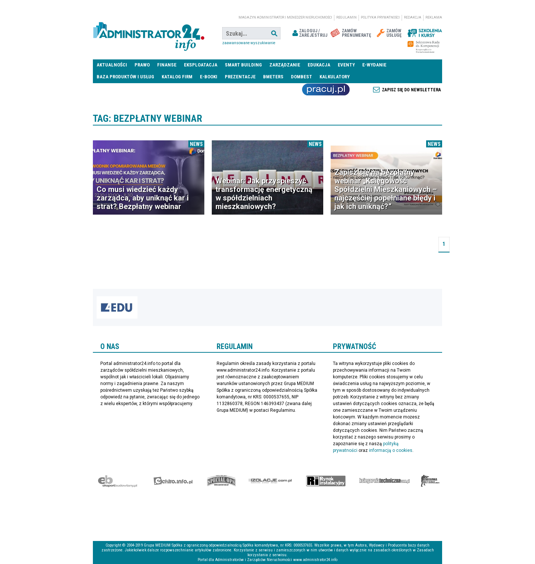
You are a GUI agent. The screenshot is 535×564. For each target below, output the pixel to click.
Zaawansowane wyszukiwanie (248, 43)
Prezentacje (240, 76)
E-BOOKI (208, 76)
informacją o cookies (390, 450)
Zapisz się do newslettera (411, 89)
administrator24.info (148, 33)
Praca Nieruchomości (326, 89)
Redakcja (412, 17)
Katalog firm (177, 76)
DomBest (301, 76)
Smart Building (243, 65)
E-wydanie (374, 65)
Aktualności (112, 65)
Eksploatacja (200, 65)
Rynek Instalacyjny (326, 481)
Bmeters (273, 76)
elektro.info (173, 481)
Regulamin (346, 17)
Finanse (166, 65)
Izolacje (270, 481)
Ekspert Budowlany (117, 481)
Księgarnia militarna (430, 481)
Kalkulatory (335, 76)
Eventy (346, 65)
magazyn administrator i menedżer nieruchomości (285, 17)
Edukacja (319, 65)
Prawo (142, 65)
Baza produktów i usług (125, 76)
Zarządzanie (284, 65)
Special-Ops (221, 481)
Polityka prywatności (380, 17)
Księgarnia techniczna (384, 481)
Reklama (433, 17)
